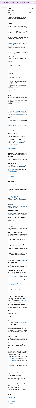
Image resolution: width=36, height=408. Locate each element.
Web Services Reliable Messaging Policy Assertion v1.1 (15, 283)
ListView (11, 44)
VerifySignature (21, 166)
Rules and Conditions (15, 313)
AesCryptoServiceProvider (11, 196)
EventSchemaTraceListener (12, 96)
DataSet (25, 372)
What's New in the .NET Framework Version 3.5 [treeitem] (3, 7)
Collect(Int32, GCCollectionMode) (17, 114)
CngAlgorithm (13, 206)
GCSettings (10, 111)
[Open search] (33, 0)
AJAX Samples (24, 276)
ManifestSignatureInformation (20, 165)
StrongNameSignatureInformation (12, 171)
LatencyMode (17, 111)
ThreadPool (20, 142)
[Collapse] (6, 4)
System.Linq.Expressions (17, 379)
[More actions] (27, 5)
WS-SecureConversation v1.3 (12, 284)
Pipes (11, 108)
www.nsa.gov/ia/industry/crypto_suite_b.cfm (12, 184)
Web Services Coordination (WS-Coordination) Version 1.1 (15, 289)
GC (9, 114)
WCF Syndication (23, 260)
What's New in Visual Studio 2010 (11, 401)
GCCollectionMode (24, 116)
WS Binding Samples (24, 294)
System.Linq (11, 355)
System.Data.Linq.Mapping (13, 360)
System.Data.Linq (12, 358)
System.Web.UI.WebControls (16, 368)
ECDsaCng (22, 190)
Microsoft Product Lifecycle (16, 2)
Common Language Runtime (31, 8)
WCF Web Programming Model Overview (13, 256)
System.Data (11, 372)
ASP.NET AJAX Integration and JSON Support (13, 276)
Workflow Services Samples (21, 245)
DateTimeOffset (17, 158)
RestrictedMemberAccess (18, 125)
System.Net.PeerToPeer (10, 213)
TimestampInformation (11, 176)
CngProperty (24, 206)
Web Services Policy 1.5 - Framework (13, 290)
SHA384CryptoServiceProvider (11, 197)
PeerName (26, 214)
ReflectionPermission (10, 125)
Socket (14, 235)
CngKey (20, 199)
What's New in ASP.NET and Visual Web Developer (19, 55)
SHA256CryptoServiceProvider (17, 196)
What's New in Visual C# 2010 (11, 390)
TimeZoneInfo (24, 154)
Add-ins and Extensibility (16, 87)
